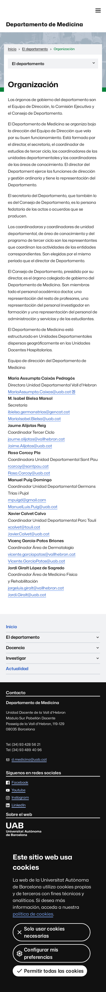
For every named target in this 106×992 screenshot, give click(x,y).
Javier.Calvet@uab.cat (28, 533)
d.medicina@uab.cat (29, 759)
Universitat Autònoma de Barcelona (29, 10)
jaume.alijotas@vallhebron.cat (36, 439)
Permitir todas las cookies (50, 970)
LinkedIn (19, 805)
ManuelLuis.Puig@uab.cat (32, 506)
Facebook (20, 782)
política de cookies (33, 914)
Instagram (20, 797)
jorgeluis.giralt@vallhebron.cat (36, 587)
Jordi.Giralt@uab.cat (27, 594)
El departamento (54, 64)
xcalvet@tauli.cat (24, 527)
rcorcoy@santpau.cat (28, 466)
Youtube (18, 790)
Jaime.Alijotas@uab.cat (30, 445)
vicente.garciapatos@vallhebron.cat (41, 554)
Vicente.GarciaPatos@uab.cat (36, 561)
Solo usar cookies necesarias (40, 932)
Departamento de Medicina (44, 24)
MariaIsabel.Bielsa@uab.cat (34, 418)
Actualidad (17, 668)
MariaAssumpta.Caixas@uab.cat (39, 391)
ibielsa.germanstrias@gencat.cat (39, 411)
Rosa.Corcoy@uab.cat (29, 473)
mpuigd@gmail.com (27, 499)
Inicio (11, 626)
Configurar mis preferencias (37, 953)
